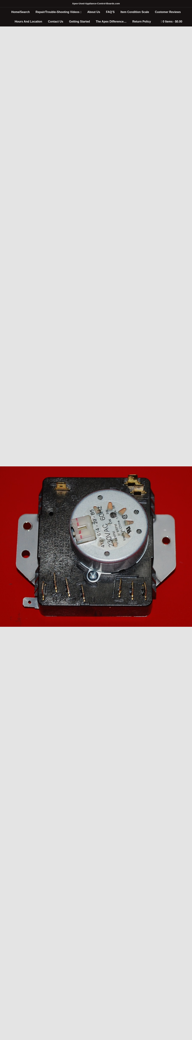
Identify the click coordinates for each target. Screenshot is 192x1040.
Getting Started (79, 21)
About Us (93, 12)
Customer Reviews (168, 12)
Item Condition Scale (135, 12)
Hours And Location (28, 21)
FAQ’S (110, 12)
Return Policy (141, 21)
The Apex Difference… (111, 21)
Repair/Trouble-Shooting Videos (57, 12)
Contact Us (55, 21)
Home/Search (20, 12)
